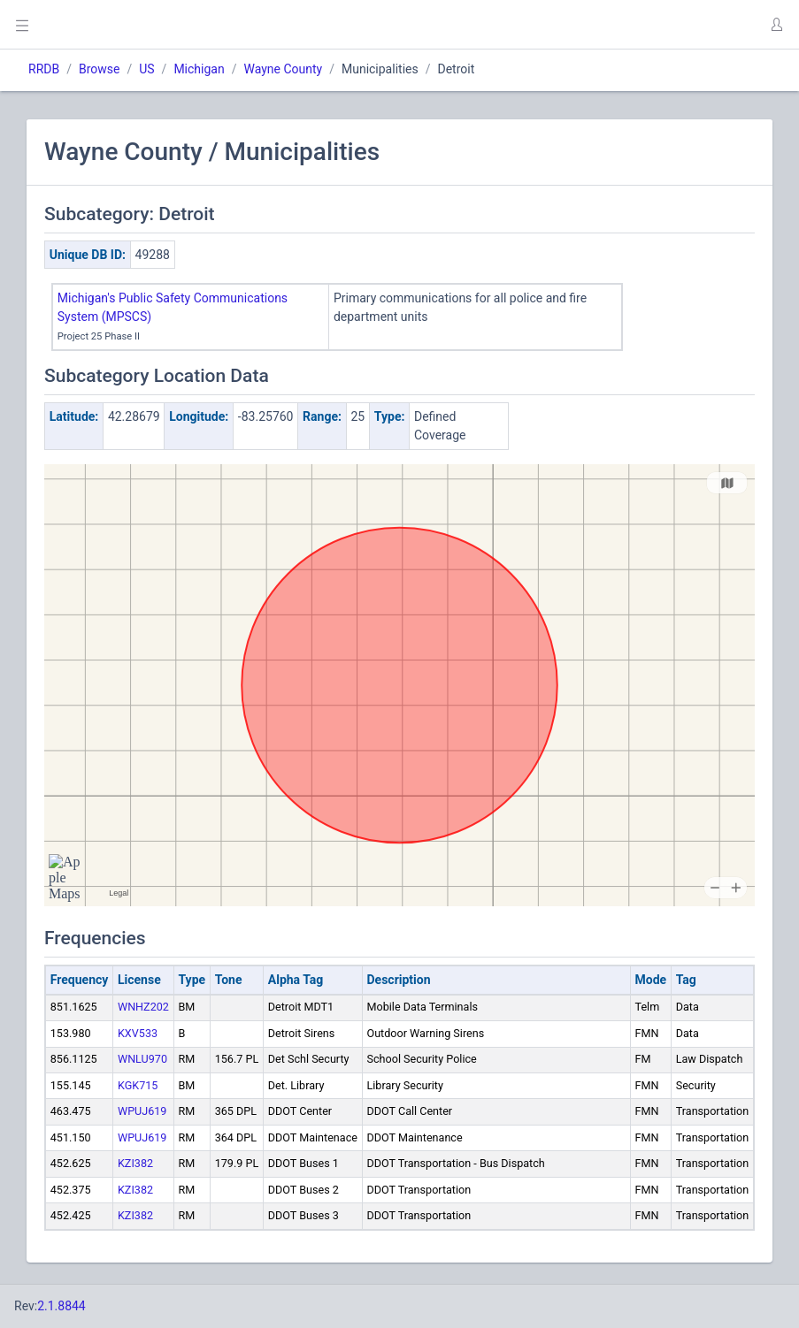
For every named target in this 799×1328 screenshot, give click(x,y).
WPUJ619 (142, 1111)
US (146, 69)
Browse (99, 69)
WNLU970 (142, 1058)
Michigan (198, 69)
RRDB (43, 69)
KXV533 (137, 1033)
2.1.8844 (61, 1306)
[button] (776, 25)
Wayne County (282, 69)
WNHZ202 (143, 1006)
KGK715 (137, 1085)
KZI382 (135, 1163)
